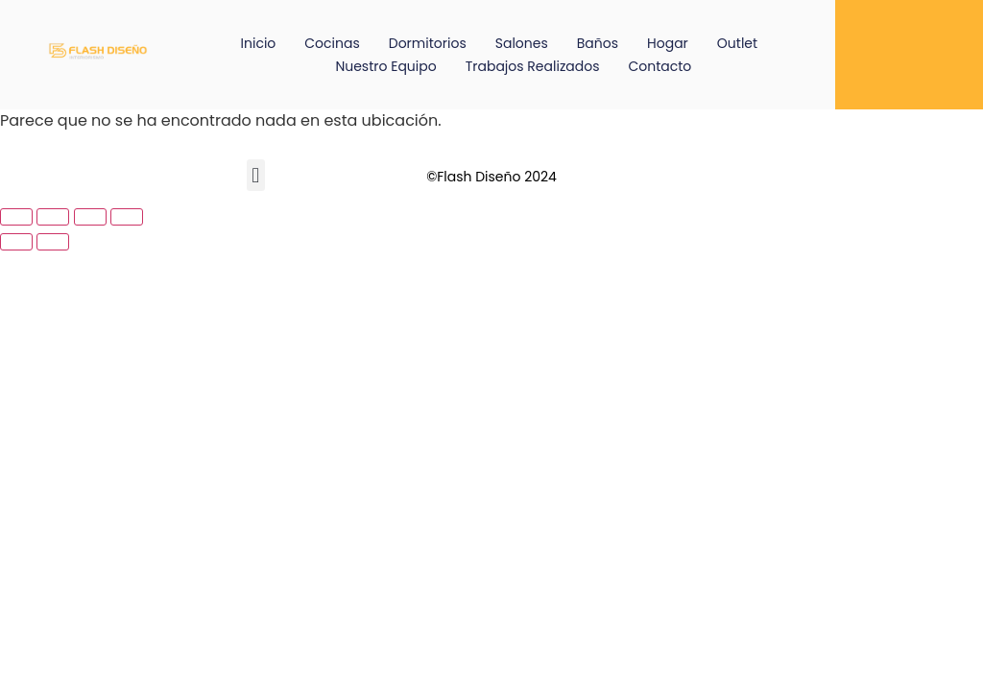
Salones (521, 43)
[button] (256, 175)
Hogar (667, 43)
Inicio (258, 43)
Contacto (659, 66)
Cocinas (331, 43)
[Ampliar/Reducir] (16, 217)
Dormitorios (428, 43)
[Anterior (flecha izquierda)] (16, 241)
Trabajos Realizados (533, 66)
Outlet (737, 43)
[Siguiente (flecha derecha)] (52, 241)
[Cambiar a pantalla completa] (52, 217)
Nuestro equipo (385, 66)
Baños (597, 43)
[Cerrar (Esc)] (126, 217)
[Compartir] (90, 217)
